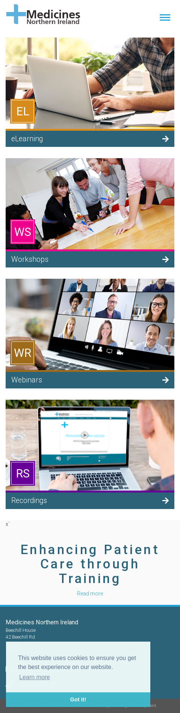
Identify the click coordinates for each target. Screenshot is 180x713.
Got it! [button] (78, 699)
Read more (90, 594)
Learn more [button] (34, 677)
